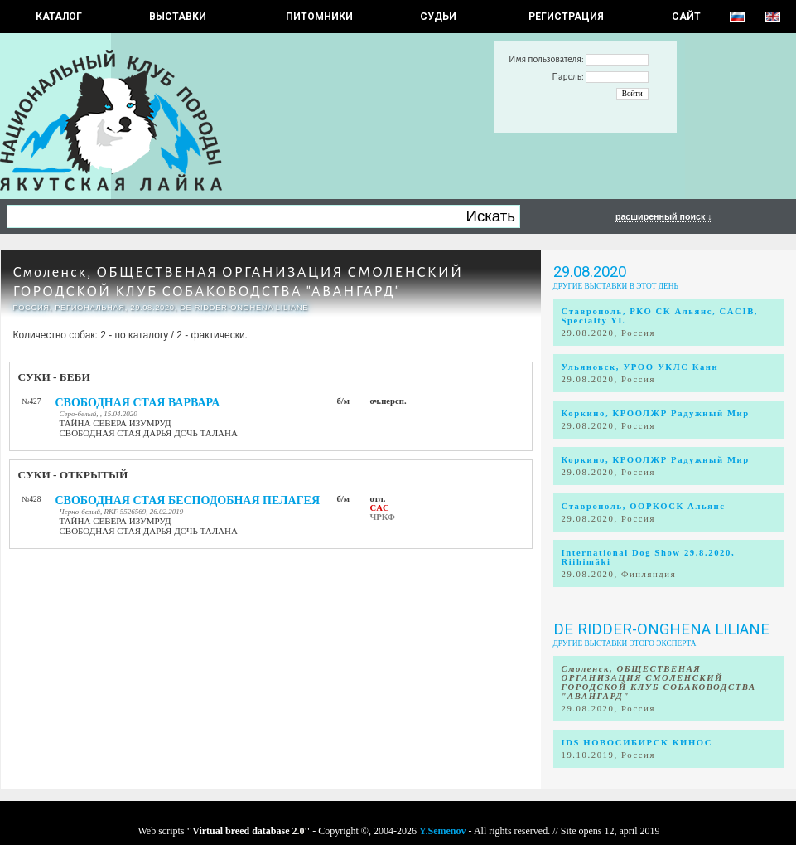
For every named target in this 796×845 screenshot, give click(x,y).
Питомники (319, 16)
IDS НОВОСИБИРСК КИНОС (637, 742)
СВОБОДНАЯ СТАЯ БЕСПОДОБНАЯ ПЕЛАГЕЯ (188, 500)
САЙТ (686, 16)
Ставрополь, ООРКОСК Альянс (644, 506)
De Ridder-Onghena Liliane (661, 629)
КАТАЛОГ (59, 16)
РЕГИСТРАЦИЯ (566, 16)
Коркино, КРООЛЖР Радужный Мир (656, 413)
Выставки (177, 16)
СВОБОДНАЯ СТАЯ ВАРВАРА (137, 402)
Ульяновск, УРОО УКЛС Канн (640, 367)
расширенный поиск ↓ (663, 216)
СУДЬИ (438, 16)
